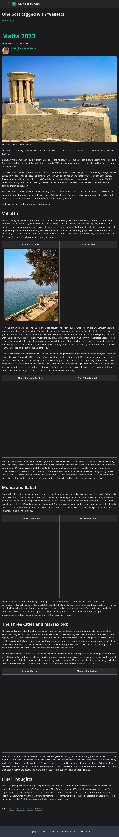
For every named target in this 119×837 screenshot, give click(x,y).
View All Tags (8, 20)
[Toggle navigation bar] (4, 4)
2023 (11, 808)
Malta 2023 (18, 36)
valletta (38, 808)
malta (29, 808)
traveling (20, 808)
